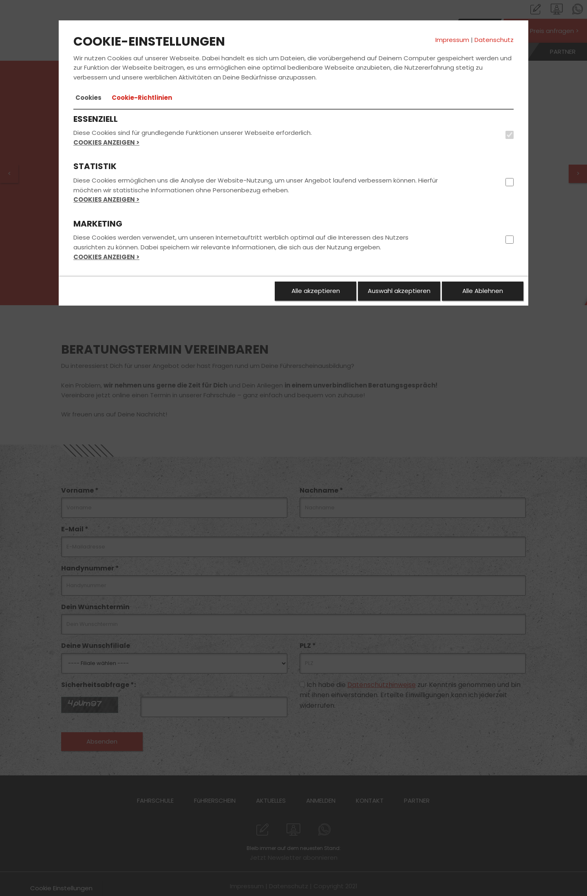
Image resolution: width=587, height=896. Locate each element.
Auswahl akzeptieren (399, 290)
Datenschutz (494, 39)
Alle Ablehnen (482, 290)
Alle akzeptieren (315, 290)
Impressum (452, 39)
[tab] (88, 98)
